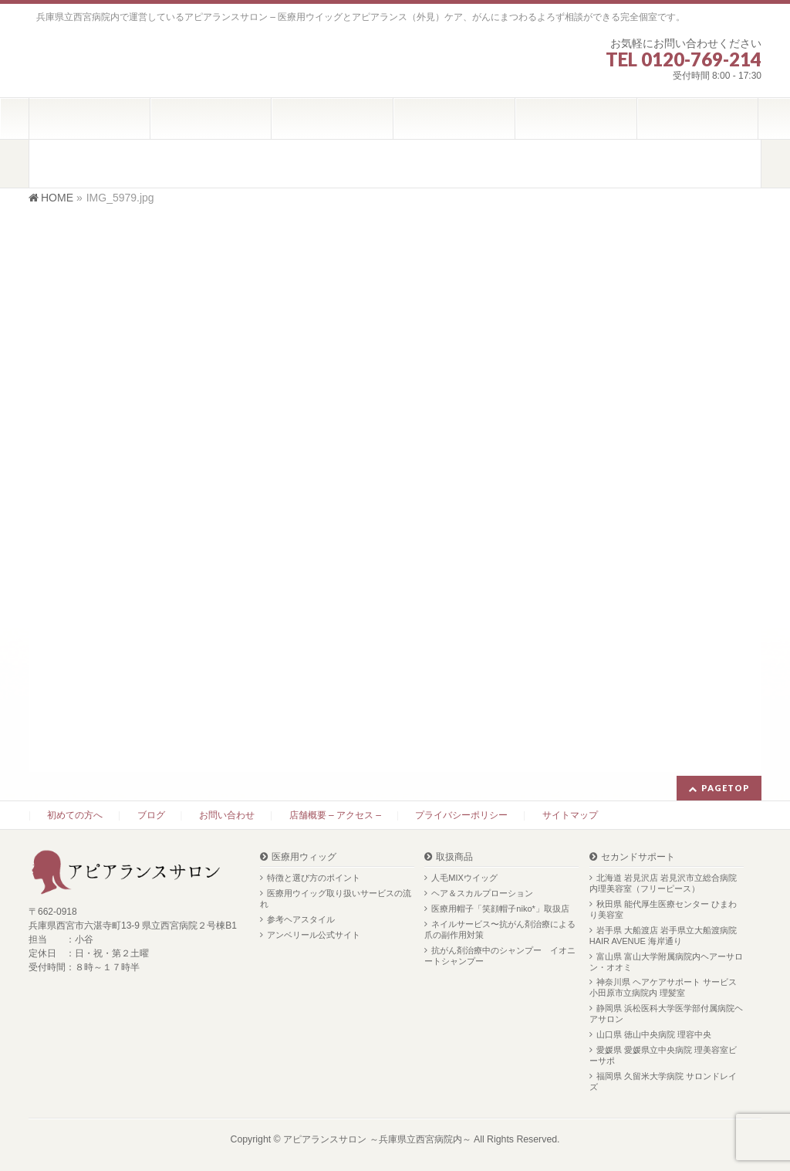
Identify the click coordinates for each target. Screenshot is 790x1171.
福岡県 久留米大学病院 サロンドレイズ (663, 1081)
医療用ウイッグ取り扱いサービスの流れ (335, 898)
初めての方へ (75, 815)
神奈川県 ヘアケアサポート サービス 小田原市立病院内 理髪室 (663, 987)
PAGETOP (725, 788)
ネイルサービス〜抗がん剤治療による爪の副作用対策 (500, 929)
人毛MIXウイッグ (464, 877)
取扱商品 (454, 857)
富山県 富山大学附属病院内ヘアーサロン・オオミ (666, 962)
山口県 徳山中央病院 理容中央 (653, 1034)
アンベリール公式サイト (313, 934)
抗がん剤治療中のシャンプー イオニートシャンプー (500, 956)
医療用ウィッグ (304, 857)
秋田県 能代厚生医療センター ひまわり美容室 (663, 909)
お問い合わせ (227, 815)
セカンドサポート (638, 857)
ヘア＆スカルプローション (482, 893)
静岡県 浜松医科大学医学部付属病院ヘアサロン (666, 1013)
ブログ (151, 815)
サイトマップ (570, 815)
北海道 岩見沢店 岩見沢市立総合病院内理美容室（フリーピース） (663, 883)
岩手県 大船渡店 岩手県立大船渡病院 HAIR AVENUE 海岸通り (663, 936)
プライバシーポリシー (461, 815)
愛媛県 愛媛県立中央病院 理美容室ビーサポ (663, 1055)
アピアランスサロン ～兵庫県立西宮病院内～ (377, 1139)
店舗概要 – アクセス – (335, 815)
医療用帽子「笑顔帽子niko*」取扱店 (500, 908)
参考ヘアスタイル (301, 919)
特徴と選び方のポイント (313, 877)
